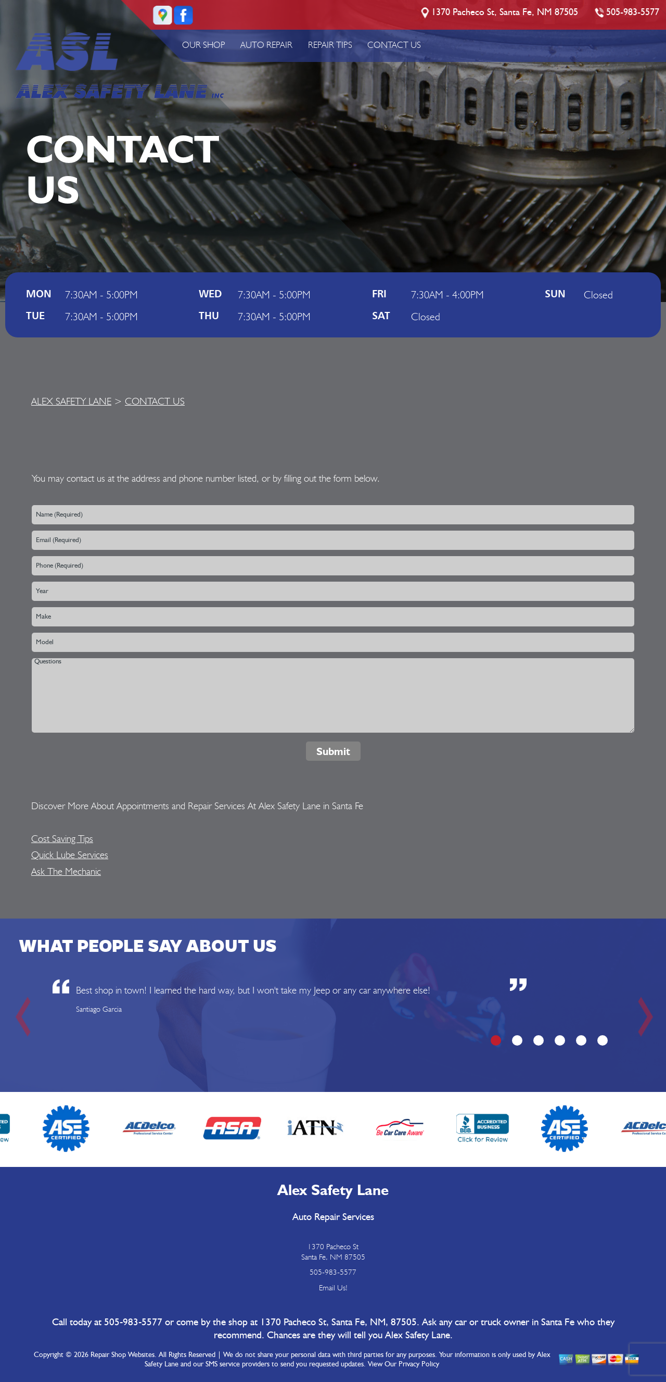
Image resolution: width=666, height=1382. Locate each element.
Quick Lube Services (69, 854)
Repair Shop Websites (123, 1355)
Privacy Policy (419, 1364)
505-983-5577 (632, 12)
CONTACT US (394, 45)
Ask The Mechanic (66, 871)
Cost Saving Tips (62, 838)
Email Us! (333, 1287)
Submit (333, 751)
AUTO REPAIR (266, 45)
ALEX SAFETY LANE (71, 401)
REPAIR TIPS (330, 45)
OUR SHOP (203, 45)
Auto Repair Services (333, 1217)
